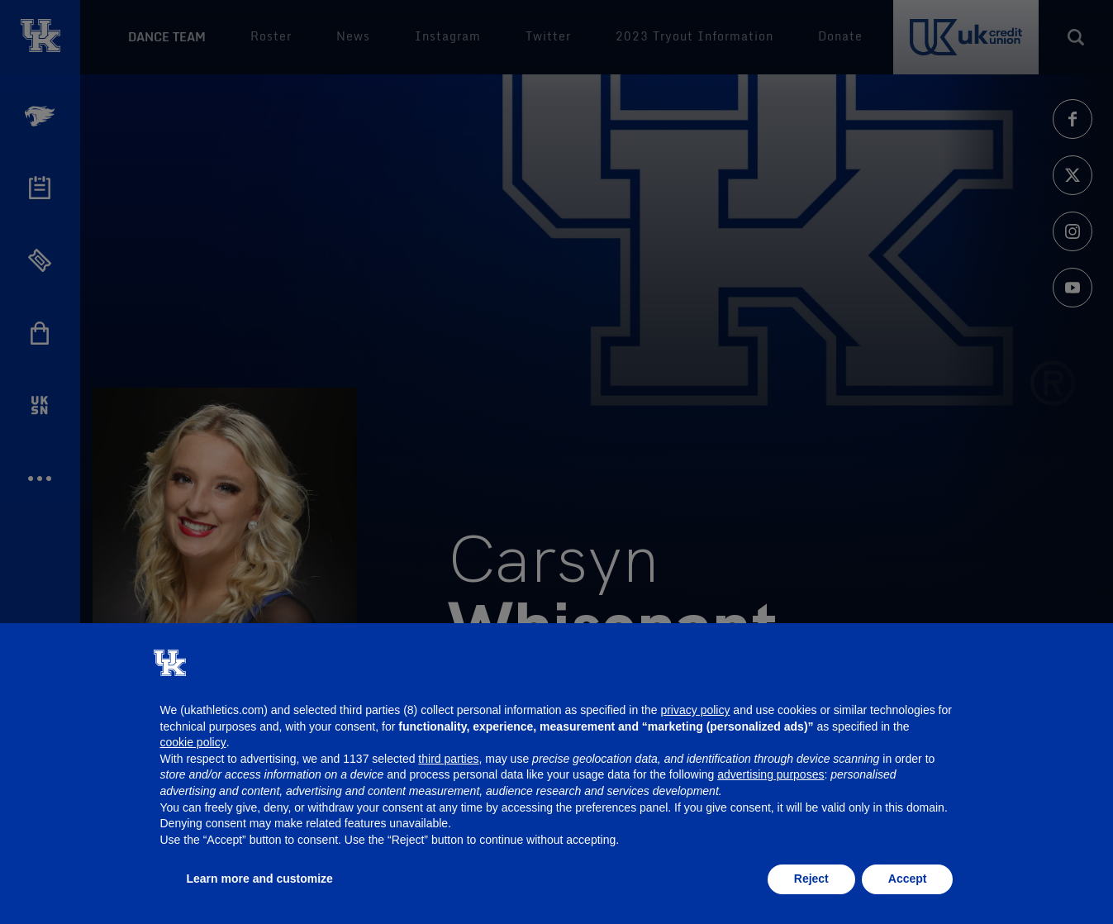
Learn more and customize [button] (260, 878)
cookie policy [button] (193, 742)
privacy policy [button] (695, 710)
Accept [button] (907, 878)
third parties (448, 758)
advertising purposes (770, 774)
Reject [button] (811, 878)
